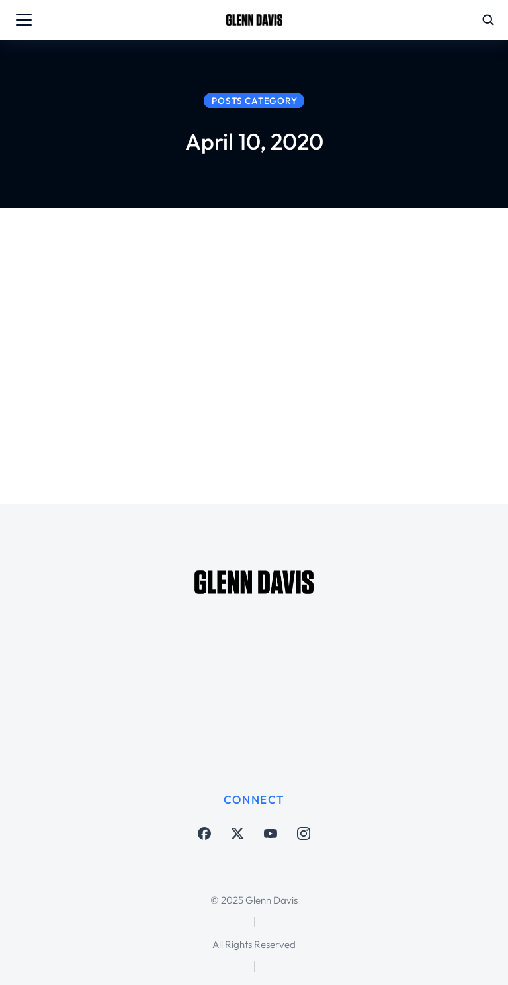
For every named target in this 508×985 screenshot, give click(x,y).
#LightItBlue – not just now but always (328, 344)
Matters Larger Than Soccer (250, 371)
